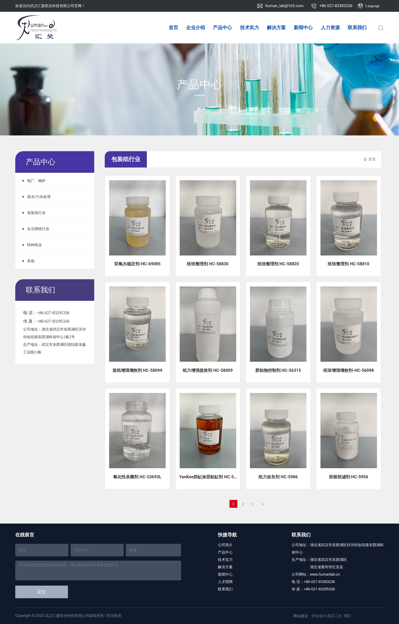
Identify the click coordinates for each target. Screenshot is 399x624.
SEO (347, 616)
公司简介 (225, 545)
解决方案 (225, 567)
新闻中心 (225, 574)
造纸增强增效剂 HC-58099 (137, 370)
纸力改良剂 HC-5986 (278, 476)
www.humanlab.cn (325, 574)
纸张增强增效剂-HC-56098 (348, 370)
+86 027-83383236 (335, 5)
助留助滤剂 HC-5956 (348, 476)
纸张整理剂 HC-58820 (278, 263)
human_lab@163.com (284, 5)
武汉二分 (334, 616)
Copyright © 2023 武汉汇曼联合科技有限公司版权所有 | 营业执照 (68, 615)
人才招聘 (225, 582)
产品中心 (199, 85)
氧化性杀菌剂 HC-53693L (137, 476)
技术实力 (225, 559)
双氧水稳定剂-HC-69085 (137, 263)
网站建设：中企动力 (309, 616)
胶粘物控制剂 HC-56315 (278, 370)
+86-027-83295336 (53, 313)
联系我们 (225, 589)
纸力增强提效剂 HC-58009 (208, 370)
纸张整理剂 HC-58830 (207, 263)
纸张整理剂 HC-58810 (348, 263)
